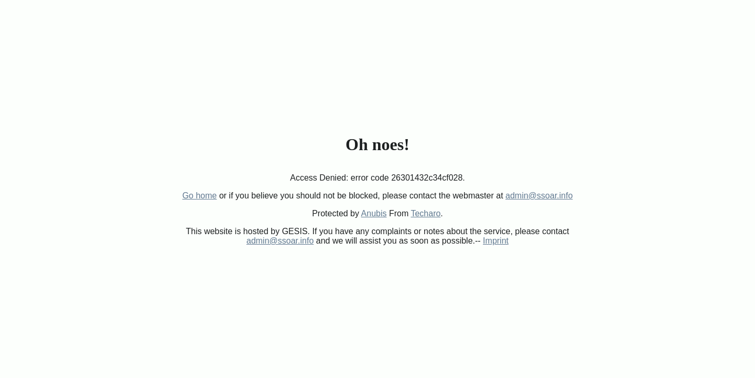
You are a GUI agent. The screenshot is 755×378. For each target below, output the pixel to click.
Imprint (496, 240)
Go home (199, 195)
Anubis (374, 213)
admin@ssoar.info (539, 195)
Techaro (425, 213)
